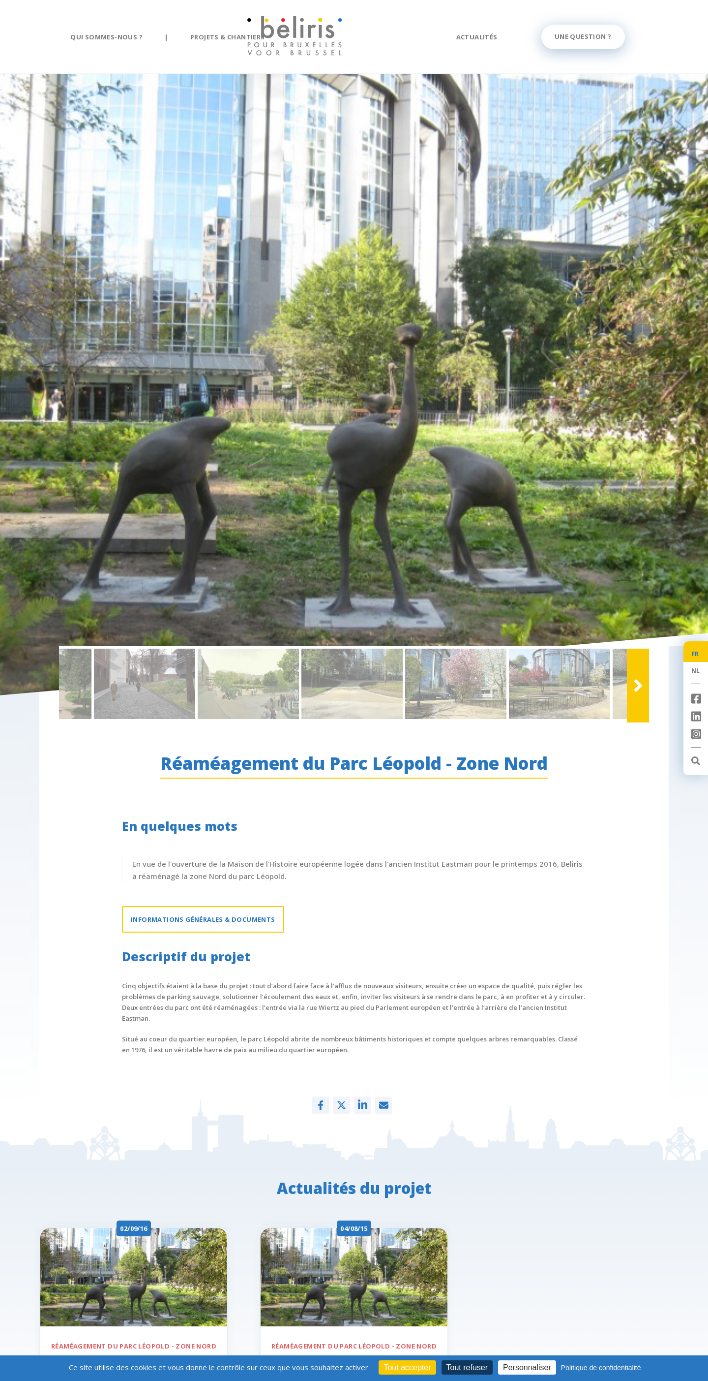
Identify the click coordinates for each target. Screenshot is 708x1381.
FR (695, 653)
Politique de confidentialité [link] (601, 1368)
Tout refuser (467, 1367)
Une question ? (583, 36)
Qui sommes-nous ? (106, 36)
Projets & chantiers (227, 36)
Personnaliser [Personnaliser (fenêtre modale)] (527, 1367)
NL (695, 670)
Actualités (477, 36)
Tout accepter (407, 1367)
